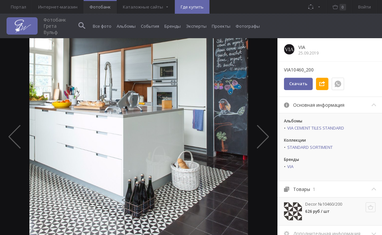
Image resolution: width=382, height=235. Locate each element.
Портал (18, 7)
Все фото (102, 26)
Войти (364, 7)
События (150, 26)
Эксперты (196, 26)
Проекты (221, 26)
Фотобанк (100, 7)
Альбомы (126, 26)
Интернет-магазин (57, 7)
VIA (290, 166)
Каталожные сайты (143, 7)
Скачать (298, 83)
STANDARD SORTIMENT (310, 147)
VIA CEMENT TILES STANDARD (315, 128)
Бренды (172, 26)
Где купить (192, 7)
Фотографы (248, 26)
